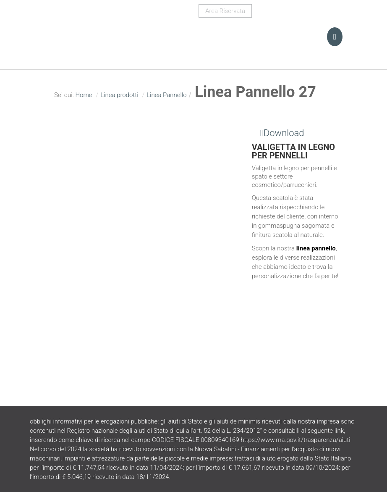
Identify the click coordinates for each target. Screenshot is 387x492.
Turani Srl (87, 31)
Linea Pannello (166, 95)
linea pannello (316, 248)
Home (83, 95)
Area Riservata (225, 11)
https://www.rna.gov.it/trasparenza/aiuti (295, 440)
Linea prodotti (119, 95)
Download (278, 133)
